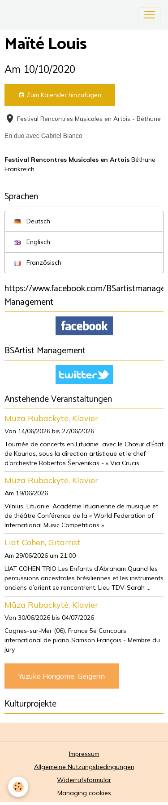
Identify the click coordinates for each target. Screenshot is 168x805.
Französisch (37, 262)
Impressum (84, 754)
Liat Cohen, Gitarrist (42, 542)
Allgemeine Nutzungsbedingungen (84, 767)
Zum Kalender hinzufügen (59, 95)
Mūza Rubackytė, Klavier (51, 418)
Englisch (32, 242)
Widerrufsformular (84, 780)
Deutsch (32, 221)
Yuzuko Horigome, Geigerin (61, 676)
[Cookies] (18, 787)
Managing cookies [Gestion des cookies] (84, 793)
